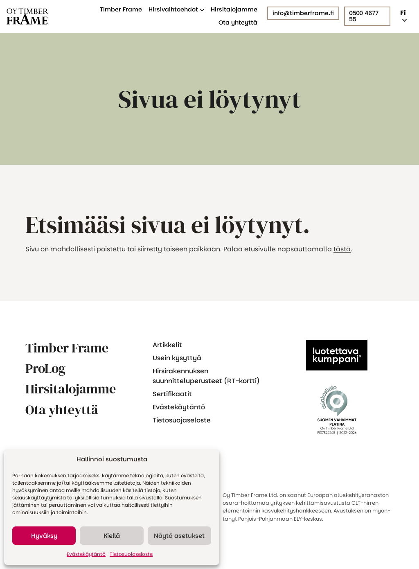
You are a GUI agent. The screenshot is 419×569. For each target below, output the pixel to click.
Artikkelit (167, 345)
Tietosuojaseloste (131, 554)
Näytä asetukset (179, 535)
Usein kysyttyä (177, 358)
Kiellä (112, 535)
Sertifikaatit (172, 394)
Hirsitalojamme (234, 10)
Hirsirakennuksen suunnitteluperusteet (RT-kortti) (206, 376)
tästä (342, 249)
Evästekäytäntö (86, 554)
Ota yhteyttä (238, 23)
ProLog (45, 368)
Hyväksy (44, 535)
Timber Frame (121, 10)
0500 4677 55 (363, 16)
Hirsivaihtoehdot (173, 10)
